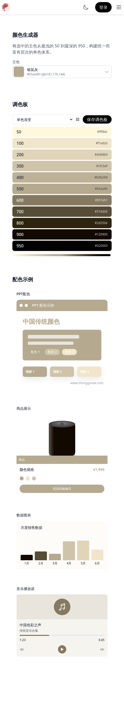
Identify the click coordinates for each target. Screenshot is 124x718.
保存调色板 (97, 119)
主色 (16, 61)
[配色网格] (77, 119)
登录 (103, 7)
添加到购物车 (62, 488)
